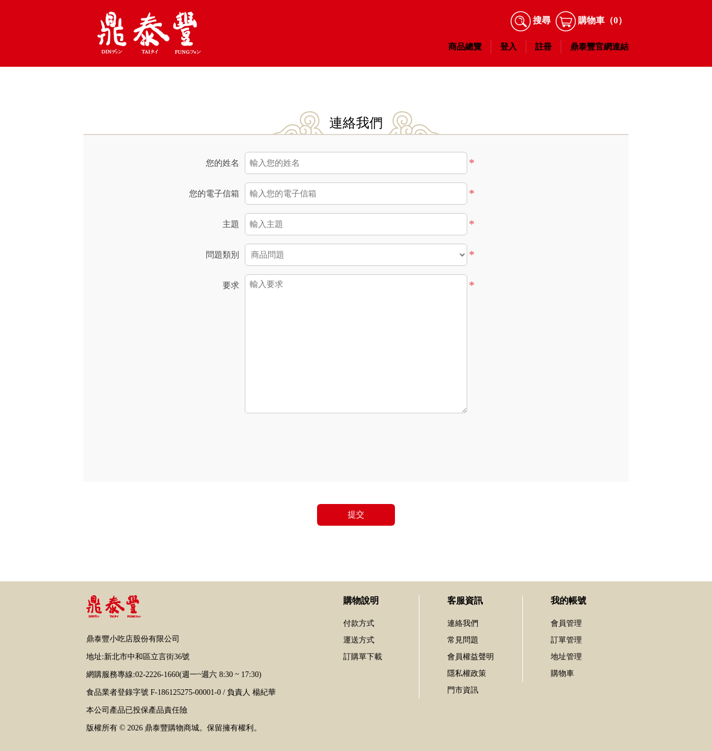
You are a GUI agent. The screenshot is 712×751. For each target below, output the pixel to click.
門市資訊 (462, 690)
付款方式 (358, 623)
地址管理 (566, 657)
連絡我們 (462, 623)
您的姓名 (222, 163)
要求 (230, 285)
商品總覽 (465, 46)
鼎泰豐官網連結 (599, 46)
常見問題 (462, 640)
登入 (508, 46)
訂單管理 (566, 640)
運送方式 (358, 640)
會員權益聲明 (470, 657)
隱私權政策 (466, 673)
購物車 (562, 673)
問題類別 (222, 254)
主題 (230, 224)
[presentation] (356, 443)
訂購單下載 (362, 657)
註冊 (543, 46)
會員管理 (566, 623)
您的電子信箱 (214, 193)
